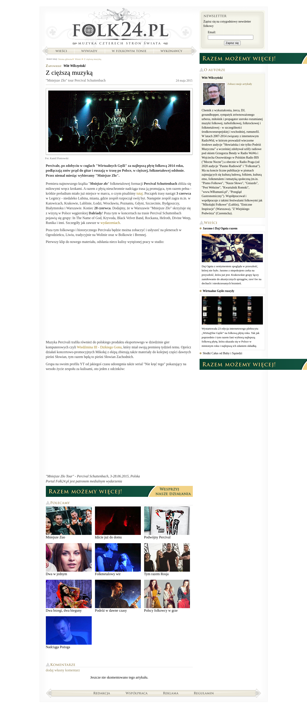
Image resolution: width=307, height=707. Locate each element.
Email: (212, 32)
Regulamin (204, 693)
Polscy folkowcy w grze (167, 596)
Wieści (61, 51)
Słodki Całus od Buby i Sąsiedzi (222, 353)
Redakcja (101, 693)
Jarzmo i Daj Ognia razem (220, 228)
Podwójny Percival (167, 522)
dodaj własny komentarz (63, 670)
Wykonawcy (171, 51)
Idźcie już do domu (118, 522)
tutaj (139, 193)
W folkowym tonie (129, 51)
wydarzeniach (110, 223)
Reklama (171, 693)
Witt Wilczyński (74, 66)
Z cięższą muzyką (92, 59)
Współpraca (137, 693)
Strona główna (119, 27)
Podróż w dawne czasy (118, 596)
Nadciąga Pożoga (69, 632)
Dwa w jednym (69, 559)
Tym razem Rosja (167, 559)
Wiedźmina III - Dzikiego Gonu (99, 347)
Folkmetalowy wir (118, 559)
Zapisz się (232, 43)
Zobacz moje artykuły (240, 84)
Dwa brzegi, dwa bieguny (69, 596)
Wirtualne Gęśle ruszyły (218, 291)
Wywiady (89, 51)
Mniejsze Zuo (69, 522)
